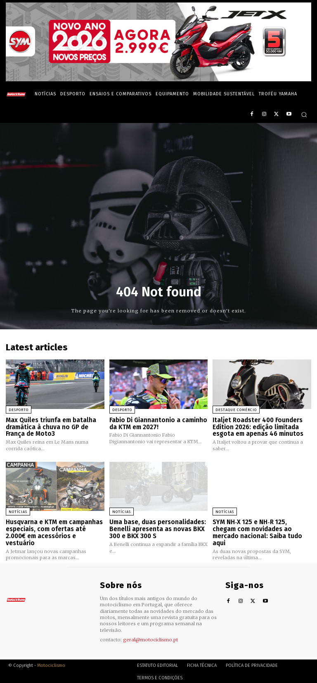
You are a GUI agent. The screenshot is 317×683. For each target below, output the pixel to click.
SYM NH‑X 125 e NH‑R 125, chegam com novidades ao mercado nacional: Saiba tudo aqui (261, 528)
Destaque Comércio (236, 410)
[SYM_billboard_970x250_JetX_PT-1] (158, 79)
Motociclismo (51, 664)
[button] (304, 114)
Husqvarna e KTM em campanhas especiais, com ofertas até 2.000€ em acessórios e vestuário (54, 532)
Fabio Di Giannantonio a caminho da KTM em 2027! (158, 423)
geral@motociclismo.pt (150, 638)
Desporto (18, 410)
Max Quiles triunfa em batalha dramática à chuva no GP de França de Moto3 (51, 426)
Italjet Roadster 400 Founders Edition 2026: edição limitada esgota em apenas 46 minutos (258, 426)
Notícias (18, 511)
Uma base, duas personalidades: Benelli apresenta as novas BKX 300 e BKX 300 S (157, 528)
